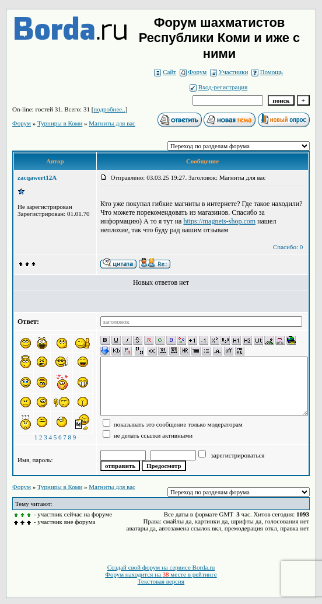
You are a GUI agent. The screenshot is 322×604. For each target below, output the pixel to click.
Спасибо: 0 (288, 246)
